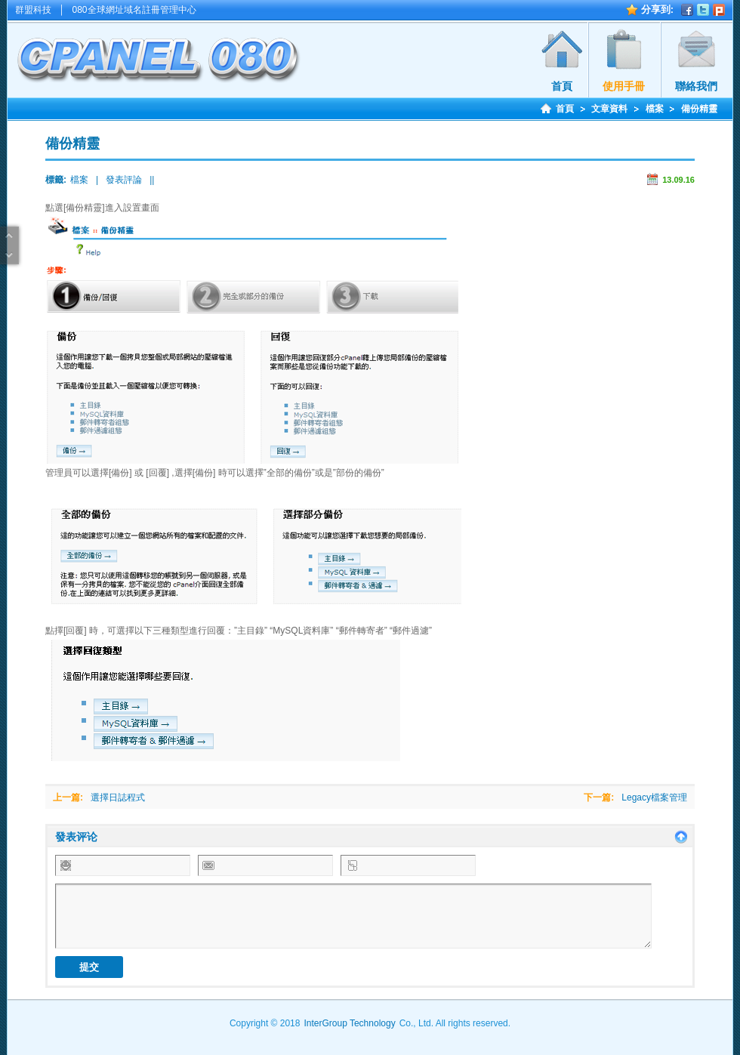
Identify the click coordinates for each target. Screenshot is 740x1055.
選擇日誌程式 (118, 797)
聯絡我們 (696, 86)
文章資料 (609, 108)
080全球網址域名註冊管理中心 (134, 10)
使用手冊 (624, 86)
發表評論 (124, 179)
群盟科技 (33, 10)
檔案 (655, 108)
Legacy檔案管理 (654, 797)
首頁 (561, 86)
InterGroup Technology (349, 1023)
